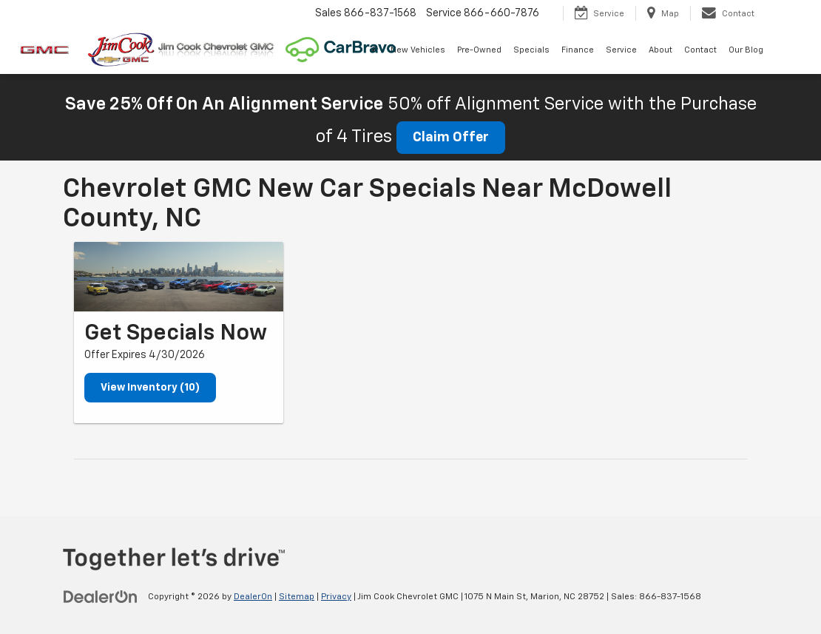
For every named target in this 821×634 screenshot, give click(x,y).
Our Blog (746, 50)
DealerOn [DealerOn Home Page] (253, 597)
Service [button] (621, 50)
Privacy (336, 597)
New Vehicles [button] (418, 50)
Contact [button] (700, 50)
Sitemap (296, 597)
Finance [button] (577, 50)
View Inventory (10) (150, 387)
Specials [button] (531, 50)
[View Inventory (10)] (178, 276)
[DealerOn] (100, 596)
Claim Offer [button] (451, 137)
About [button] (660, 50)
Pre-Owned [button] (479, 50)
